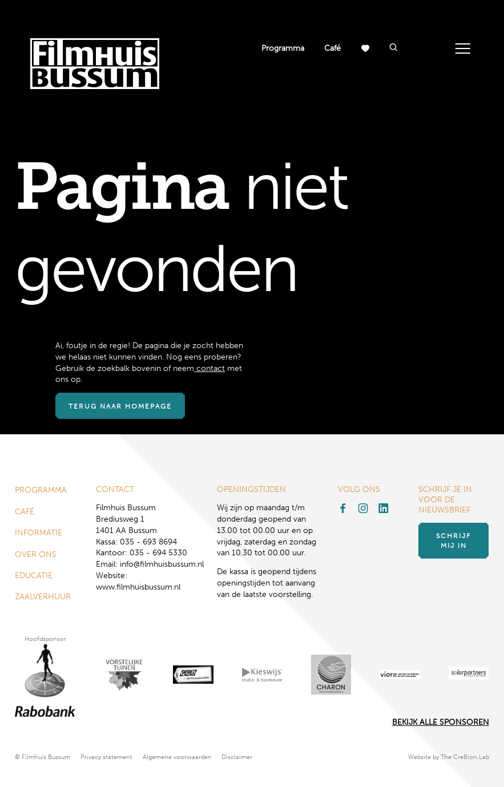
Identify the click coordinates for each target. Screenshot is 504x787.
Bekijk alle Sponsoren (440, 722)
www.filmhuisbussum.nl (138, 587)
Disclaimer (236, 757)
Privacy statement (106, 757)
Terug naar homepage (120, 406)
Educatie (34, 575)
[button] (393, 48)
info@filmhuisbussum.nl (162, 564)
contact (209, 368)
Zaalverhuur (43, 597)
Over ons (36, 554)
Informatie (38, 533)
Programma (282, 48)
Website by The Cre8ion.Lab (448, 757)
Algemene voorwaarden (177, 757)
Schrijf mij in (453, 540)
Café (332, 48)
